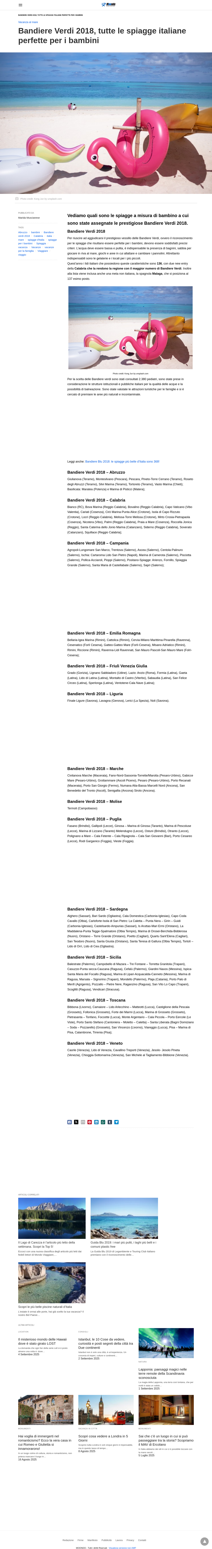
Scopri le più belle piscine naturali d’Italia (165, 1235)
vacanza (22, 247)
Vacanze (36, 247)
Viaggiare (43, 250)
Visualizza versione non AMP (122, 1483)
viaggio (22, 254)
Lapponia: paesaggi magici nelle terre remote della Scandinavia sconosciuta (166, 1309)
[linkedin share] (96, 1122)
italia (49, 236)
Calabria (38, 236)
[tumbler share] (110, 1122)
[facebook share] (69, 1122)
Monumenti (24, 1364)
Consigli (83, 1267)
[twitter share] (76, 1122)
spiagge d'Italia (36, 239)
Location (23, 1267)
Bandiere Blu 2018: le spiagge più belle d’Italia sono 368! (122, 461)
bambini (35, 232)
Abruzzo (22, 232)
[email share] (83, 1122)
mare (21, 239)
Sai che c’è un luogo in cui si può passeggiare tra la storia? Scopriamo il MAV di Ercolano (166, 1376)
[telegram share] (116, 1122)
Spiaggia (41, 243)
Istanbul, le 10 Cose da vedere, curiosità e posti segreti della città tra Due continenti (105, 1279)
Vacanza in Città (87, 1364)
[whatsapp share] (103, 1122)
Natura (143, 1297)
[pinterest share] (89, 1122)
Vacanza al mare (28, 22)
